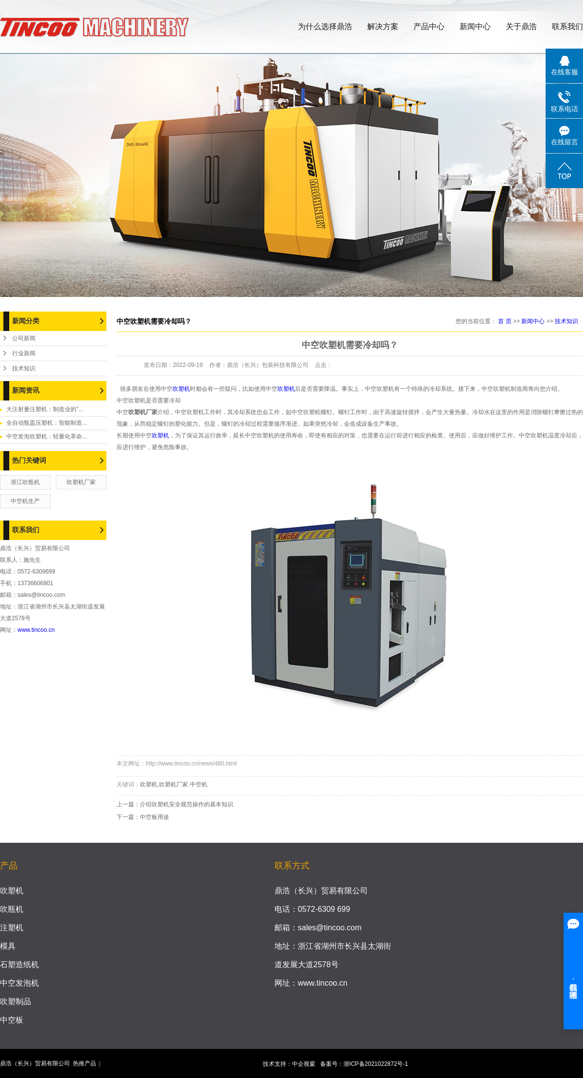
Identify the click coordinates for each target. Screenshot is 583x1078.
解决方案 (382, 26)
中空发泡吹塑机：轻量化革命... (46, 436)
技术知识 (23, 368)
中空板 (11, 1020)
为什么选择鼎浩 (325, 26)
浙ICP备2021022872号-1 (375, 1064)
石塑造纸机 (19, 964)
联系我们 (567, 26)
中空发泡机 (19, 983)
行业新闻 (23, 353)
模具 (8, 946)
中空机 (198, 784)
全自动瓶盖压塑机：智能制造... (46, 422)
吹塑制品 (15, 1001)
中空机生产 (25, 501)
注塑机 (11, 927)
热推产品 (84, 1063)
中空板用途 (154, 817)
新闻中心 (475, 26)
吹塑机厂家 (81, 482)
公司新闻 (23, 338)
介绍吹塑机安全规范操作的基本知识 (186, 804)
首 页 (504, 321)
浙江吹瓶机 (25, 482)
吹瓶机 (11, 909)
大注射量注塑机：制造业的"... (44, 409)
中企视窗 (303, 1064)
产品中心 (429, 26)
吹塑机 (181, 388)
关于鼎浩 (521, 26)
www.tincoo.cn (36, 629)
